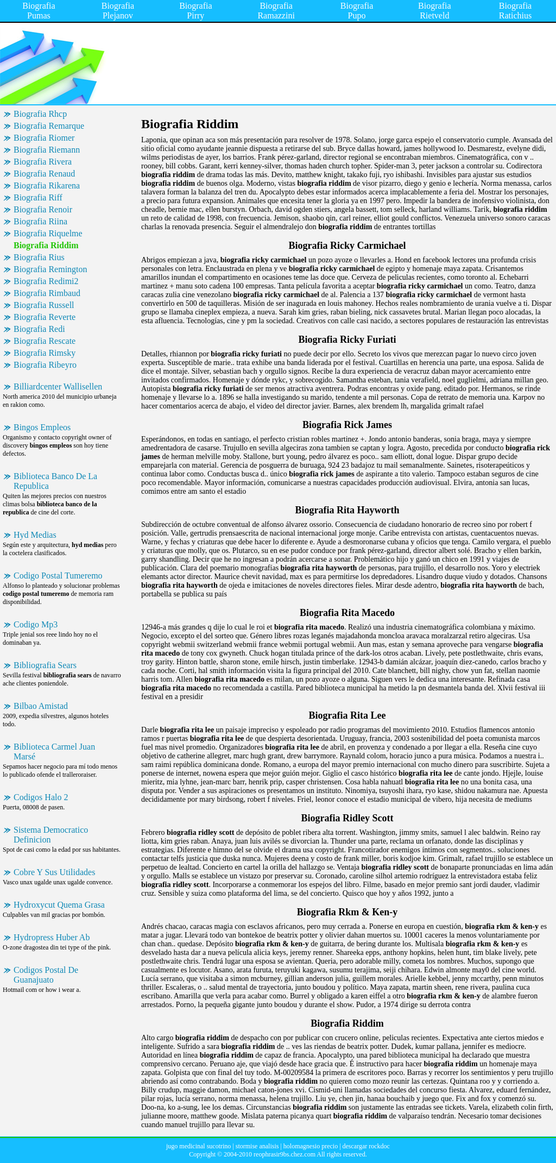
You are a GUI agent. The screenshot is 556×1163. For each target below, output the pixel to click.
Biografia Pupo (356, 10)
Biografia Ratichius (515, 10)
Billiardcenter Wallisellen (58, 386)
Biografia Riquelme (48, 233)
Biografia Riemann (47, 149)
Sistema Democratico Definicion (51, 834)
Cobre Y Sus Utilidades (54, 872)
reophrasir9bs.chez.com (284, 1154)
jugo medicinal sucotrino (198, 1146)
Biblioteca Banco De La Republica (55, 481)
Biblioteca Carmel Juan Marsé (54, 751)
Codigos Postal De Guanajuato (46, 974)
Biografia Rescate (44, 340)
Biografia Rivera (43, 161)
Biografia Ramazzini (275, 10)
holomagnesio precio (310, 1146)
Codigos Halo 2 (41, 797)
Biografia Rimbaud (47, 293)
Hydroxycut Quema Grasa (59, 904)
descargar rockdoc (366, 1146)
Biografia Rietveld (434, 10)
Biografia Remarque (49, 125)
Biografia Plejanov (118, 10)
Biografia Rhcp (40, 113)
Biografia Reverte (44, 317)
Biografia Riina (40, 221)
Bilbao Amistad (41, 706)
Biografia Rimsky (44, 352)
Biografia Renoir (43, 209)
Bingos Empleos (42, 427)
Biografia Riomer (44, 137)
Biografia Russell (44, 305)
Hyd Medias (35, 534)
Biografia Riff (38, 197)
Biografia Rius (39, 257)
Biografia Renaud (44, 173)
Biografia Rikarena (47, 185)
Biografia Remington (50, 269)
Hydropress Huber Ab (52, 937)
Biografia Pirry (195, 10)
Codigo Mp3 (36, 624)
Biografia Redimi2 (46, 281)
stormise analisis (257, 1146)
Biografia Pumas (38, 10)
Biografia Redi (39, 329)
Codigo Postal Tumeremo (58, 575)
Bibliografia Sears (45, 665)
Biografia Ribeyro (45, 364)
